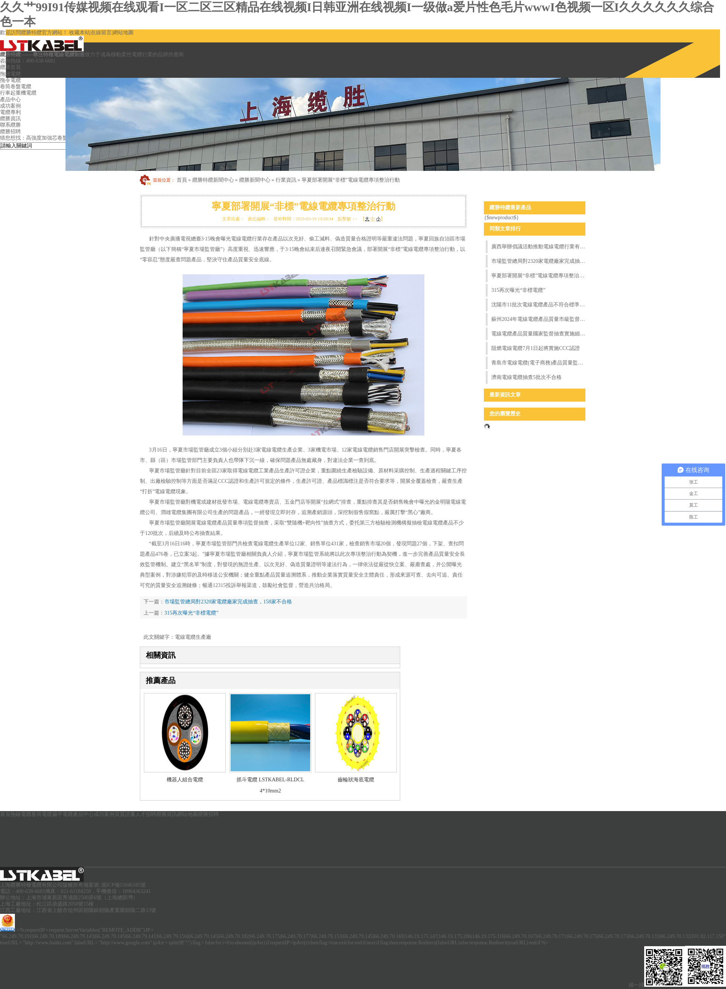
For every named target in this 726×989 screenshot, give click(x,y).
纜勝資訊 (166, 814)
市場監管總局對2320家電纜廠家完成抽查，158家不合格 (228, 601)
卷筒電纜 (41, 814)
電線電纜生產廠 (193, 637)
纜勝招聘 (208, 814)
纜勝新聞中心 (254, 180)
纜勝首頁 (10, 67)
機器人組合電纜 (185, 779)
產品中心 (83, 814)
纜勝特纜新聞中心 (213, 180)
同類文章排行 (505, 229)
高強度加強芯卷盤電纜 (52, 138)
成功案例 (104, 814)
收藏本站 (79, 32)
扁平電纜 (62, 814)
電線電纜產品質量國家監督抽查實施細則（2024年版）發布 (538, 333)
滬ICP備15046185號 (123, 885)
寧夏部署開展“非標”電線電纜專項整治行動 (351, 180)
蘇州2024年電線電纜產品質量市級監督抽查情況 (538, 319)
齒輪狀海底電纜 (356, 779)
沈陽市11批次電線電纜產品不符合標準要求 (538, 304)
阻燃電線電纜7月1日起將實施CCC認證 (535, 348)
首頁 (182, 180)
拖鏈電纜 (10, 74)
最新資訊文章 (505, 395)
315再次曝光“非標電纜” (191, 613)
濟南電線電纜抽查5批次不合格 (526, 377)
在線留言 (101, 32)
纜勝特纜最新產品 (510, 207)
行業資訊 (286, 180)
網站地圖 (123, 32)
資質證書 (125, 814)
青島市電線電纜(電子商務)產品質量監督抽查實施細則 (538, 363)
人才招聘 (145, 814)
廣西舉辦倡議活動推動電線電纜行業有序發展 (538, 246)
